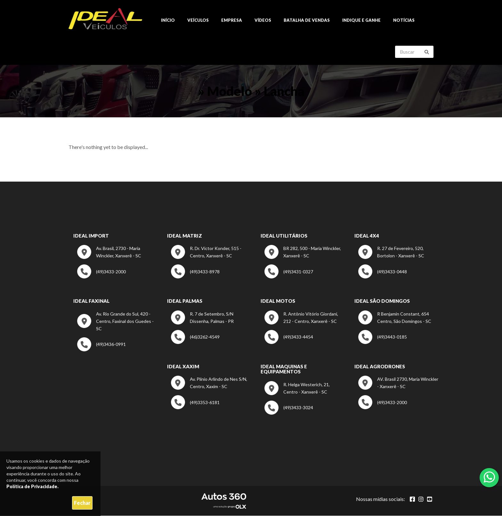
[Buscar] (427, 52)
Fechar (82, 503)
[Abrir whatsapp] (489, 477)
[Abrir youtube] (429, 499)
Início (168, 20)
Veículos (198, 20)
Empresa (231, 20)
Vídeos (263, 20)
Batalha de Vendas (307, 20)
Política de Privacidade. (32, 486)
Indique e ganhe (361, 20)
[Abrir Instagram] (421, 499)
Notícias (404, 20)
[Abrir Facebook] (412, 499)
